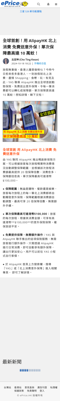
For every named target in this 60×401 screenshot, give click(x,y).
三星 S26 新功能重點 (31, 11)
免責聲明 (32, 390)
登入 (42, 390)
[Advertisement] (30, 23)
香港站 (17, 387)
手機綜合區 (40, 63)
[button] (38, 4)
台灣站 (7, 387)
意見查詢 (29, 387)
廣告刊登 (42, 387)
